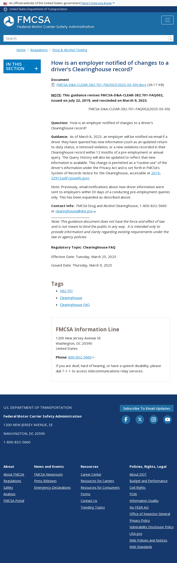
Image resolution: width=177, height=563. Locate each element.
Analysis (9, 494)
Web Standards (141, 547)
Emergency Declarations (52, 487)
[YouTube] (167, 420)
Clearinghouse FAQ (75, 304)
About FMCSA (13, 474)
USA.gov (136, 533)
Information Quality (144, 500)
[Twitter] (140, 419)
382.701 (66, 290)
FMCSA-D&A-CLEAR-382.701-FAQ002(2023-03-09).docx (101, 84)
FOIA (133, 494)
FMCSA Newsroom (48, 474)
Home (21, 50)
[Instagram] (153, 420)
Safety (8, 487)
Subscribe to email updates (146, 408)
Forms (85, 494)
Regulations (39, 50)
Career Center (91, 474)
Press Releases (45, 481)
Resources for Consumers (100, 487)
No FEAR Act (139, 507)
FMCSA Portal (13, 500)
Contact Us (89, 500)
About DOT (138, 474)
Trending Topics (93, 507)
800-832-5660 (81, 357)
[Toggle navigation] (167, 20)
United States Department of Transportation (38, 9)
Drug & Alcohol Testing (69, 50)
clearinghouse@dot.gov (76, 211)
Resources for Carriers (97, 481)
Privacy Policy (140, 520)
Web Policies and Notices (148, 540)
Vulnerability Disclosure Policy (152, 527)
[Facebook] (126, 420)
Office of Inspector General (150, 514)
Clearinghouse (71, 297)
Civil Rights (138, 487)
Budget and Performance (149, 481)
